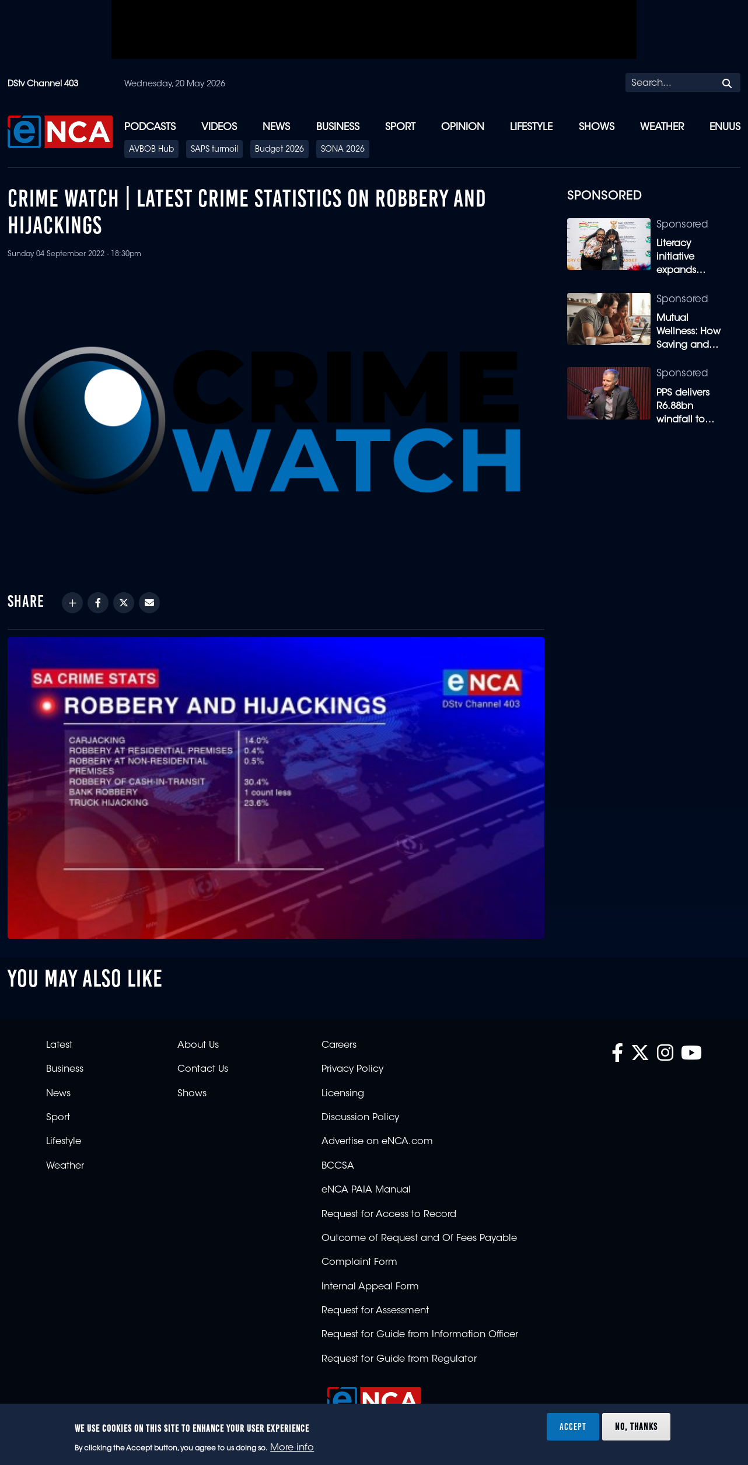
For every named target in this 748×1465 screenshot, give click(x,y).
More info (292, 1448)
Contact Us (202, 1069)
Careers (338, 1045)
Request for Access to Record (388, 1214)
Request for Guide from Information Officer (419, 1335)
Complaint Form (359, 1262)
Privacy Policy (352, 1069)
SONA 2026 (343, 150)
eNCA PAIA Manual (366, 1190)
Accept (573, 1426)
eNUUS (724, 127)
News (276, 127)
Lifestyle (531, 127)
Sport (400, 127)
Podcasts (150, 127)
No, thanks (636, 1426)
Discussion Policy (360, 1118)
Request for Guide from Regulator (399, 1359)
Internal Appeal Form (370, 1287)
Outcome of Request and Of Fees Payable (419, 1238)
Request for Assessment (375, 1311)
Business (337, 127)
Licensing (342, 1094)
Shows (596, 127)
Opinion (462, 127)
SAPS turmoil (214, 150)
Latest (59, 1045)
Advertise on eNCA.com (377, 1141)
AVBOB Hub (151, 150)
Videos (219, 127)
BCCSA (337, 1166)
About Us (198, 1045)
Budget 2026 (279, 150)
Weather (662, 127)
